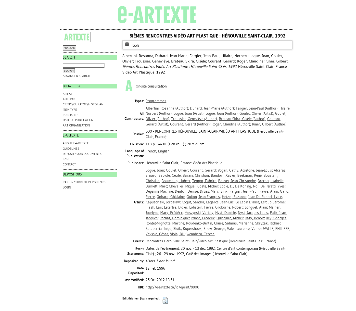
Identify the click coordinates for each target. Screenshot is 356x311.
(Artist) (188, 113)
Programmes (156, 101)
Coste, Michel (207, 186)
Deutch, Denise (186, 191)
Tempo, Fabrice (204, 181)
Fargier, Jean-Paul (243, 191)
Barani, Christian (196, 175)
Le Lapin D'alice (247, 202)
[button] (165, 300)
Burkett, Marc (156, 186)
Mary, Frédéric (171, 213)
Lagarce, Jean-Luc (219, 202)
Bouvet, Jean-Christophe (237, 181)
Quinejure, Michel (229, 218)
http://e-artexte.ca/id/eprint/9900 (172, 287)
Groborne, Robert (229, 207)
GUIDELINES (71, 148)
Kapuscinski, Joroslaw (163, 202)
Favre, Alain (268, 191)
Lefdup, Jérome (273, 202)
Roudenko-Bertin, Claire (204, 223)
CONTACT (69, 164)
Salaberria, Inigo (158, 228)
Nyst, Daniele (225, 213)
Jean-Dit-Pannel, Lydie (265, 197)
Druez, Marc (209, 191)
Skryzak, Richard (268, 223)
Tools (131, 45)
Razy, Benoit (254, 218)
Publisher (70, 115)
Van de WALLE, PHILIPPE (270, 228)
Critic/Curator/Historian (83, 104)
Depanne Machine (159, 191)
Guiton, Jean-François (203, 197)
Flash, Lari (154, 207)
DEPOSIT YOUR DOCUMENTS (82, 154)
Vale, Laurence (238, 228)
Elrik (224, 191)
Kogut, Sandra (193, 202)
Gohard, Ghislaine (171, 197)
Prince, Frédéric (203, 218)
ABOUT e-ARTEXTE (76, 143)
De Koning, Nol (246, 186)
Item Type (70, 110)
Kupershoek (192, 228)
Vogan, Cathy (228, 170)
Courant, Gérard (203, 170)
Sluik (177, 228)
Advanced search (76, 76)
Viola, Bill (177, 234)
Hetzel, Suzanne (234, 197)
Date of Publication (78, 120)
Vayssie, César (157, 234)
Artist (68, 94)
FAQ (65, 159)
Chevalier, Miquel (182, 186)
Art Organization (76, 125)
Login (67, 187)
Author (69, 99)
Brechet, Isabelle (270, 181)
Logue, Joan (155, 170)
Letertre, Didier (175, 207)
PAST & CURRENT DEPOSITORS (84, 182)
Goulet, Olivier (177, 170)
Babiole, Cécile (169, 175)
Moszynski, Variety (199, 213)
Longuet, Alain (256, 207)
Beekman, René (249, 175)
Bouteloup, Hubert (176, 181)
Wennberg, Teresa (201, 234)
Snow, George (214, 228)
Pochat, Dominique (174, 218)
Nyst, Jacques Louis (253, 213)
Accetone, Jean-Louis (256, 170)
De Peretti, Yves (272, 186)
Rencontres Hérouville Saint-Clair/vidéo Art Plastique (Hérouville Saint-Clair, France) (211, 241)
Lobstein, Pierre (201, 207)
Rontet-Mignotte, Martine (165, 223)
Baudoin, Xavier (223, 175)
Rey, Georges (276, 218)
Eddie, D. (226, 186)
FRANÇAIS (69, 48)
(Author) (167, 108)
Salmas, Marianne (239, 223)
